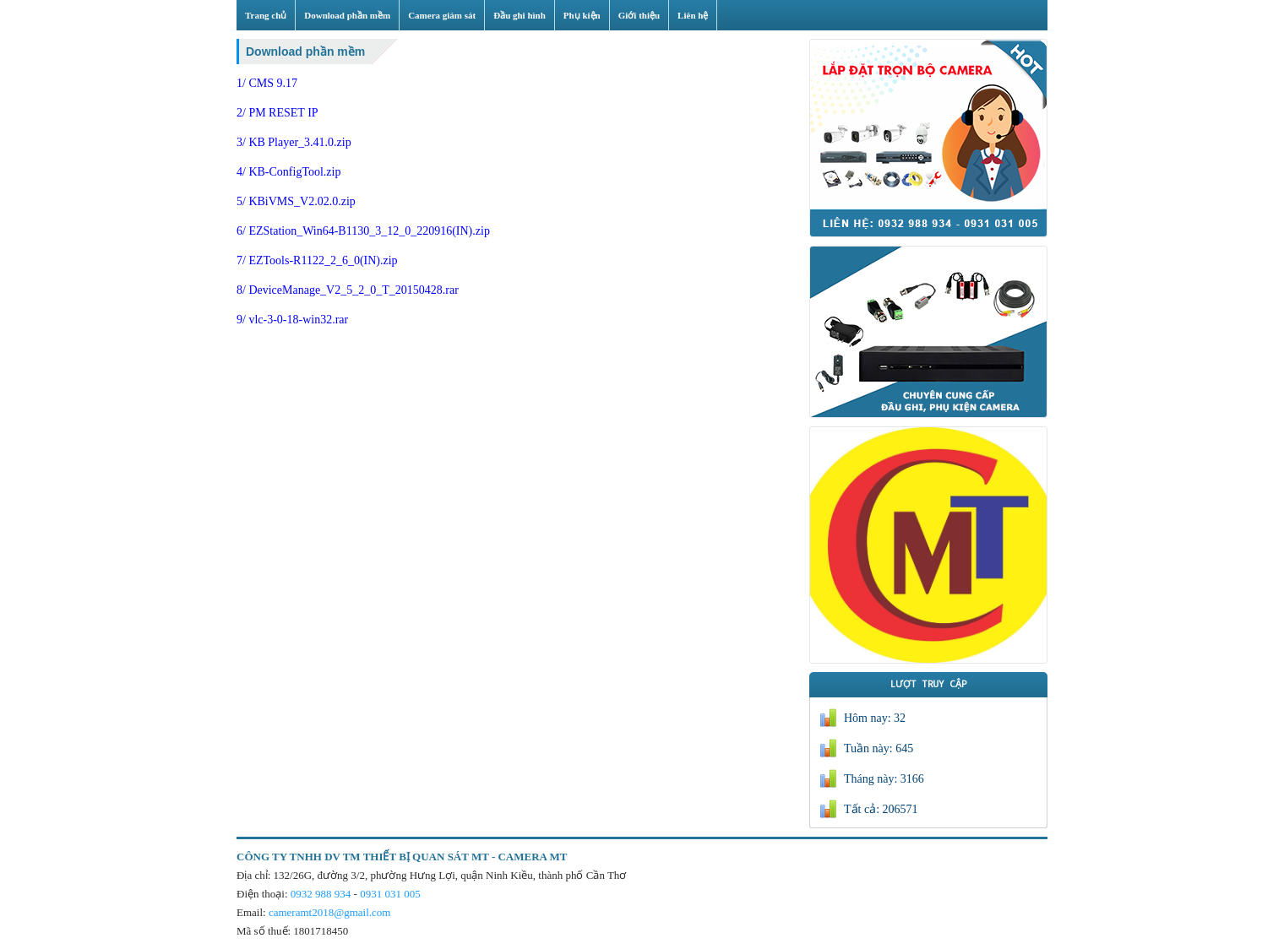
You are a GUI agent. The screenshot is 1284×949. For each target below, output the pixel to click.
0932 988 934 (321, 893)
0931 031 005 (390, 893)
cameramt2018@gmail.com (329, 912)
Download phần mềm (305, 51)
